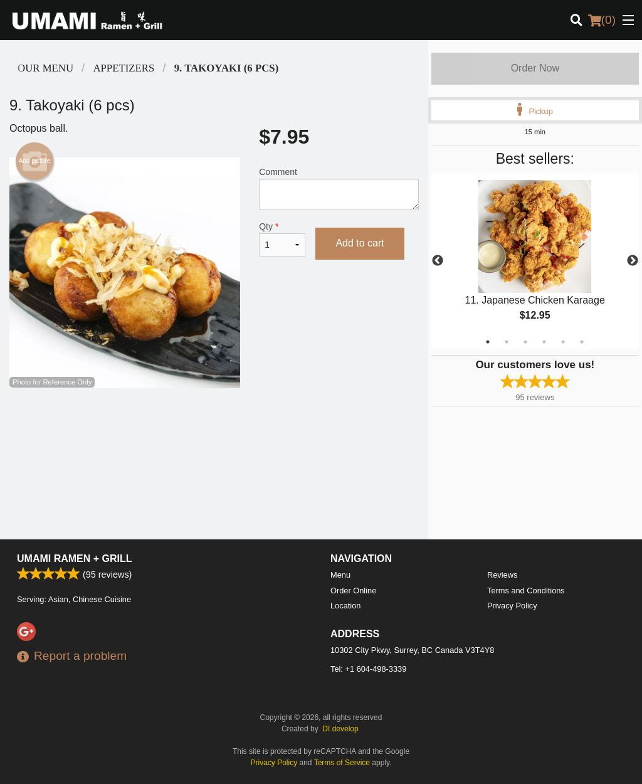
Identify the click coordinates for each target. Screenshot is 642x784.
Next (632, 261)
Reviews (502, 575)
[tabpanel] (535, 261)
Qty (282, 239)
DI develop (340, 728)
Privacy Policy (512, 605)
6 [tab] (582, 342)
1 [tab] (488, 342)
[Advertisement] (214, 429)
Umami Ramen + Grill (74, 558)
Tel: (368, 669)
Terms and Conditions (526, 590)
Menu (340, 575)
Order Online (353, 590)
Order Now (535, 68)
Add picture (35, 161)
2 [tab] (506, 342)
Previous (437, 261)
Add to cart (359, 243)
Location (345, 605)
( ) (602, 20)
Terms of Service (342, 762)
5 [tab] (563, 342)
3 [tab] (525, 342)
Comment (338, 188)
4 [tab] (544, 342)
